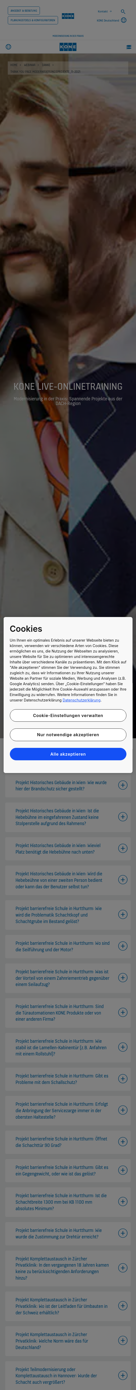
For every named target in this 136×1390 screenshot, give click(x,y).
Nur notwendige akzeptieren (68, 734)
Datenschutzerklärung (81, 700)
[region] (68, 695)
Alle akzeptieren (68, 754)
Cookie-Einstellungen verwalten (68, 715)
